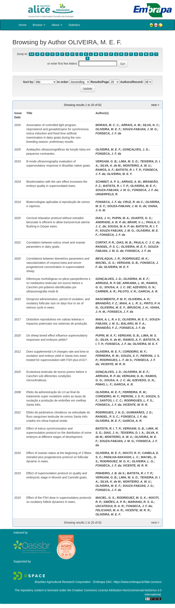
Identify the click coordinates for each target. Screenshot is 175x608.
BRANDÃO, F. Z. (107, 303)
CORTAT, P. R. (105, 242)
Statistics (74, 25)
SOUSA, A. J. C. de (117, 380)
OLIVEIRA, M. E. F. (108, 129)
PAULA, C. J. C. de (147, 242)
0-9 (31, 54)
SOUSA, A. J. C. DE (117, 287)
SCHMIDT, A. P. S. (108, 181)
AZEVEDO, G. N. (144, 287)
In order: (63, 82)
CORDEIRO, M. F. (134, 351)
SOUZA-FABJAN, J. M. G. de (126, 206)
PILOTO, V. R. (127, 291)
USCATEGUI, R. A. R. (110, 506)
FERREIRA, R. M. (107, 355)
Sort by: (28, 82)
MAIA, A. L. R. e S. (108, 319)
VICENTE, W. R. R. (113, 364)
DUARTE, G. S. (141, 218)
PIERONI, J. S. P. (132, 396)
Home (22, 25)
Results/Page (100, 82)
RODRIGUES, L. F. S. (138, 400)
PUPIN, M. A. (121, 218)
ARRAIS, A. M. (131, 125)
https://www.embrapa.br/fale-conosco (137, 582)
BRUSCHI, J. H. (137, 307)
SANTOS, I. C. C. (110, 400)
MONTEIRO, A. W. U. (137, 165)
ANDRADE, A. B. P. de (111, 222)
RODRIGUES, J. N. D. (110, 412)
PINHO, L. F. (104, 384)
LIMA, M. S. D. (128, 161)
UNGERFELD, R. (107, 194)
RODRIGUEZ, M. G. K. (115, 461)
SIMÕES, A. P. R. (114, 501)
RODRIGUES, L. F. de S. (116, 360)
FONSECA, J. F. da (108, 133)
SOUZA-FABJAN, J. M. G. (140, 129)
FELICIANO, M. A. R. (109, 510)
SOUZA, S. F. (129, 355)
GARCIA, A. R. (148, 291)
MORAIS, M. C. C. (108, 125)
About (57, 25)
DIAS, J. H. (103, 218)
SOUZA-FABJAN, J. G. (138, 485)
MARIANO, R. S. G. (141, 501)
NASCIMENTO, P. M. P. (111, 299)
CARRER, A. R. (106, 291)
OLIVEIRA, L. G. (143, 461)
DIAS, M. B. (124, 242)
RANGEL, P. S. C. (107, 246)
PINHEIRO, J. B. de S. (110, 473)
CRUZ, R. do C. (133, 202)
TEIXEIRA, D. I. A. (132, 432)
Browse (39, 25)
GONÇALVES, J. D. (136, 149)
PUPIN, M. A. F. (106, 335)
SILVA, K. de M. (110, 165)
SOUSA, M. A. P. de (121, 226)
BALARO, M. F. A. (133, 323)
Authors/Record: (131, 82)
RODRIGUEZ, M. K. (135, 258)
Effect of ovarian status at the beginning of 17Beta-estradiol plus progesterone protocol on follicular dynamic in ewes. (59, 457)
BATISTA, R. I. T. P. (128, 169)
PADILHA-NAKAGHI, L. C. (121, 457)
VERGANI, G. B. (106, 161)
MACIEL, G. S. (105, 262)
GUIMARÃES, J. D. (139, 412)
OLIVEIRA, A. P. (139, 299)
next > (155, 105)
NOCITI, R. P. (131, 453)
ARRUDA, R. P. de (108, 376)
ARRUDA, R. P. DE (108, 283)
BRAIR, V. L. (135, 222)
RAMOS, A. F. (105, 169)
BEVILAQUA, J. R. (108, 258)
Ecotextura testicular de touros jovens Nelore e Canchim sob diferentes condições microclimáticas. (56, 376)
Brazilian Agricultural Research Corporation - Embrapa (70, 582)
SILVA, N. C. (151, 125)
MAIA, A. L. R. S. (131, 303)
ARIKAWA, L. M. (133, 283)
